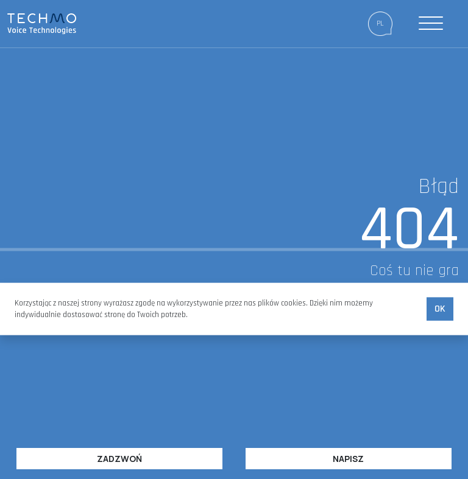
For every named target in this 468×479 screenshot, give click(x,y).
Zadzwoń (119, 458)
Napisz (348, 458)
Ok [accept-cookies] (439, 308)
